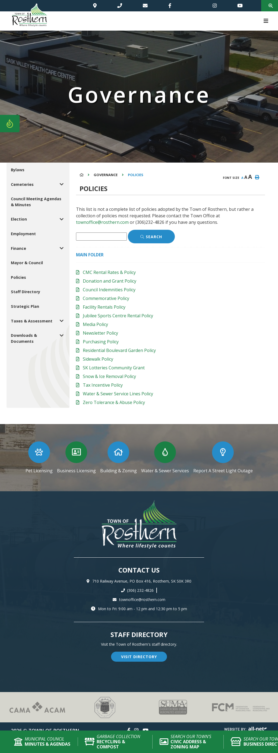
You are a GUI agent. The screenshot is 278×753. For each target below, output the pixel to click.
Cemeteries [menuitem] (22, 184)
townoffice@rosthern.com (102, 222)
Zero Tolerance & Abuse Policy (114, 402)
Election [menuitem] (19, 219)
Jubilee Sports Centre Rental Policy (118, 316)
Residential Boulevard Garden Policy (119, 350)
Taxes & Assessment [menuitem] (31, 321)
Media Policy (95, 324)
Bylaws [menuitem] (17, 169)
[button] (62, 184)
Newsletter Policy (100, 333)
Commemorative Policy (106, 298)
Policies (135, 174)
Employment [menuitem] (23, 233)
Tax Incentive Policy (103, 385)
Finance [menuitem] (18, 248)
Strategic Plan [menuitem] (25, 306)
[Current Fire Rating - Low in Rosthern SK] (10, 123)
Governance (106, 174)
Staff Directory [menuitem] (25, 291)
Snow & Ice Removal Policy (109, 376)
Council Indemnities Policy (109, 290)
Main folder (89, 254)
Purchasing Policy (101, 342)
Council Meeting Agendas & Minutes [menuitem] (36, 201)
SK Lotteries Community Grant (114, 368)
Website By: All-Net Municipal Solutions (245, 730)
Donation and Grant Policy (109, 281)
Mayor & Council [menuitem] (27, 262)
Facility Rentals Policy (104, 307)
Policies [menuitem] (18, 277)
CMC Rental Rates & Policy (109, 272)
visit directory (139, 656)
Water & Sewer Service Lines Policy (118, 394)
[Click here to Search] (151, 236)
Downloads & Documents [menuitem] (24, 338)
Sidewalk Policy (98, 359)
